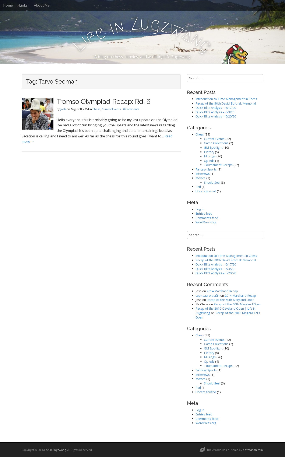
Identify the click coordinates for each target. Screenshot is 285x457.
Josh (63, 109)
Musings (210, 156)
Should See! (212, 182)
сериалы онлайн (207, 295)
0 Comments (131, 109)
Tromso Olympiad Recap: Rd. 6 (104, 101)
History (209, 152)
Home (8, 5)
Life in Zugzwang (55, 450)
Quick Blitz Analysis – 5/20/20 (216, 116)
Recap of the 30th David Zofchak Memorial (226, 103)
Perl (198, 187)
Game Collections (216, 143)
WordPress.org (206, 222)
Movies (200, 178)
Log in (200, 209)
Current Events (111, 109)
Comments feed (207, 218)
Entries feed (204, 213)
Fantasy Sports (206, 169)
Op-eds (209, 161)
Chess (96, 109)
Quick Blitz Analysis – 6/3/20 (215, 112)
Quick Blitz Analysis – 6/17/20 (216, 108)
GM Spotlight (213, 147)
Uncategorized (206, 191)
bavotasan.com (253, 450)
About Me (42, 5)
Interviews (203, 174)
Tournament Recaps (218, 165)
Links (23, 5)
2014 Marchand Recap (222, 291)
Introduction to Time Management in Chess (226, 99)
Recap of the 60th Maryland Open (230, 300)
